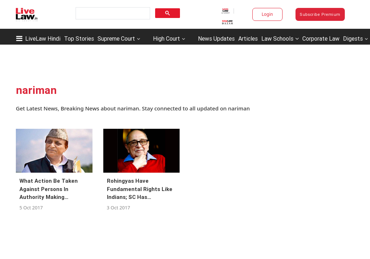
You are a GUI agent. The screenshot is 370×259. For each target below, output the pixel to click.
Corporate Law (320, 38)
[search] (112, 13)
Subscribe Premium (320, 14)
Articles (248, 38)
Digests (353, 38)
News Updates (216, 38)
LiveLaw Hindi (42, 38)
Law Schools (280, 38)
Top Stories (79, 38)
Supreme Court (116, 38)
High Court (166, 38)
